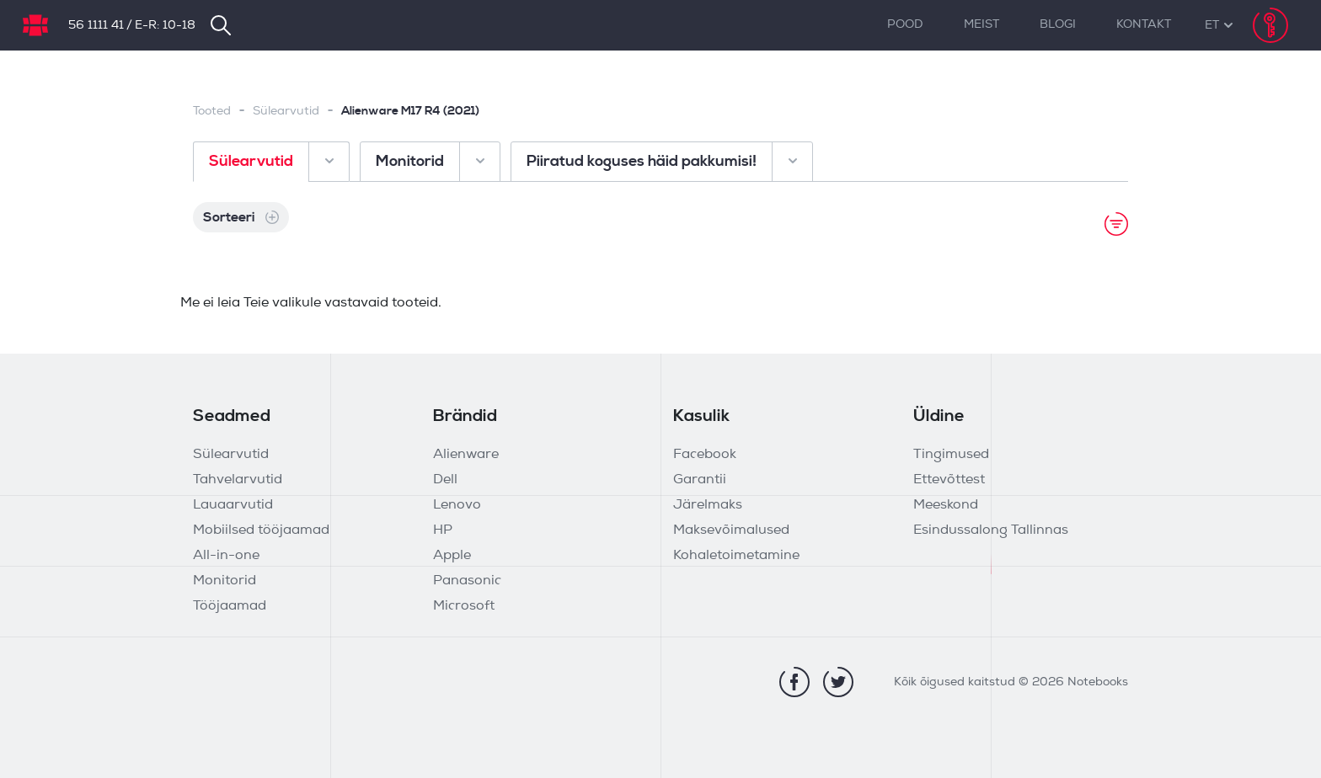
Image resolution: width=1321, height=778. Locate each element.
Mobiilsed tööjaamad (261, 530)
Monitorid (224, 581)
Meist (981, 25)
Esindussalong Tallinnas (990, 530)
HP (442, 530)
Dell (445, 480)
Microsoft (464, 606)
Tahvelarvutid (237, 480)
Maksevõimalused (731, 530)
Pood (905, 25)
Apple (452, 555)
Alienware (466, 454)
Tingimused (951, 454)
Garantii (699, 480)
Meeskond (945, 505)
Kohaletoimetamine (736, 555)
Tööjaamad (229, 606)
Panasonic (467, 581)
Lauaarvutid (233, 505)
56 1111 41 (96, 25)
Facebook (704, 454)
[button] (1211, 26)
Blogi (1058, 25)
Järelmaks (707, 505)
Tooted (212, 111)
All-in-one (226, 555)
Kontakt (1143, 25)
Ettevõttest (949, 480)
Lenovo (457, 505)
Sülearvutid (286, 111)
